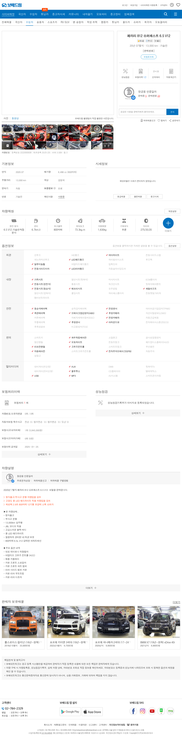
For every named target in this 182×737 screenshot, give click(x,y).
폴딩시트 (75, 293)
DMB (111, 366)
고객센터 (103, 725)
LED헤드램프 (77, 259)
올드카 (126, 22)
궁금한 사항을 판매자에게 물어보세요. (137, 112)
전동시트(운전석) (42, 284)
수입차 (29, 22)
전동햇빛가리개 (153, 293)
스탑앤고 (113, 337)
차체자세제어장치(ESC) (82, 317)
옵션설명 (172, 245)
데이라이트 (114, 255)
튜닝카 (115, 22)
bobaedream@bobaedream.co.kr (88, 730)
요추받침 (113, 288)
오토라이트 (76, 342)
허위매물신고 (40, 480)
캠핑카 (104, 22)
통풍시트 (75, 284)
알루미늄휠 (39, 264)
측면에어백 (39, 313)
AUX (73, 366)
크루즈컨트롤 (77, 347)
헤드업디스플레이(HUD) (157, 342)
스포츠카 (52, 22)
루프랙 (149, 259)
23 (159, 95)
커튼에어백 (39, 317)
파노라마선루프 (41, 259)
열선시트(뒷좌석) (79, 279)
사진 (5, 118)
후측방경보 (39, 327)
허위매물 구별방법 (59, 480)
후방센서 (75, 322)
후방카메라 (114, 313)
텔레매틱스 (151, 371)
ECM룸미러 (151, 279)
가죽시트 (38, 279)
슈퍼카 (137, 22)
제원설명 (172, 211)
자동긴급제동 (152, 317)
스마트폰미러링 (153, 376)
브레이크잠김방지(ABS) (82, 313)
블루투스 (75, 371)
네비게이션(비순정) (43, 371)
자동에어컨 (39, 351)
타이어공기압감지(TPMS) (158, 308)
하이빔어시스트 (116, 259)
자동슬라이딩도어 (117, 269)
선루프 (37, 255)
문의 (172, 111)
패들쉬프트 (151, 288)
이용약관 (83, 725)
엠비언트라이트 (41, 298)
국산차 (18, 22)
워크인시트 (114, 284)
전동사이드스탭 (153, 255)
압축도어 (113, 264)
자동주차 (150, 351)
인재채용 (72, 725)
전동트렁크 (114, 342)
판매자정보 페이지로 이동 (133, 97)
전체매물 (7, 22)
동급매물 (121, 196)
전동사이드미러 (41, 269)
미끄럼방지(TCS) (79, 327)
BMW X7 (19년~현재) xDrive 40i (157, 642)
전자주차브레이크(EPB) (120, 351)
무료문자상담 (23, 480)
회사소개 (48, 725)
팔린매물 (138, 196)
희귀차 (148, 22)
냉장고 (37, 356)
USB (36, 376)
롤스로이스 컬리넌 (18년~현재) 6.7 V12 (26, 642)
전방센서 (113, 308)
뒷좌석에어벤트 (153, 284)
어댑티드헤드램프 (80, 264)
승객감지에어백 (78, 308)
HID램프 (75, 255)
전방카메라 (114, 317)
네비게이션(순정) (42, 366)
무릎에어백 (39, 322)
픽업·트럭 (92, 22)
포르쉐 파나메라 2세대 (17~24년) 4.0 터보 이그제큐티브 (126, 642)
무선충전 (150, 347)
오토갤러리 (161, 22)
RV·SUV (65, 22)
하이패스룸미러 (116, 293)
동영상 (15, 118)
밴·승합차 (78, 22)
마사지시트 (114, 279)
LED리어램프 (77, 269)
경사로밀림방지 (153, 337)
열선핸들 (38, 342)
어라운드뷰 (114, 322)
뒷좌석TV (150, 366)
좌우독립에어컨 (78, 337)
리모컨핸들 (39, 347)
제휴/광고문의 (60, 725)
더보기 (176, 601)
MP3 (73, 376)
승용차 (40, 22)
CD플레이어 (114, 371)
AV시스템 (113, 376)
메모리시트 (76, 288)
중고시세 (155, 196)
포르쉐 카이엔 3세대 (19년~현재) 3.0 (70, 642)
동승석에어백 (40, 308)
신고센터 (93, 725)
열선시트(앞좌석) (42, 293)
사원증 (61, 196)
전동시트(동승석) (42, 288)
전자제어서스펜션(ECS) (157, 322)
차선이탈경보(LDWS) (156, 313)
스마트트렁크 (115, 347)
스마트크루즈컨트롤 (81, 351)
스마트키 (38, 337)
